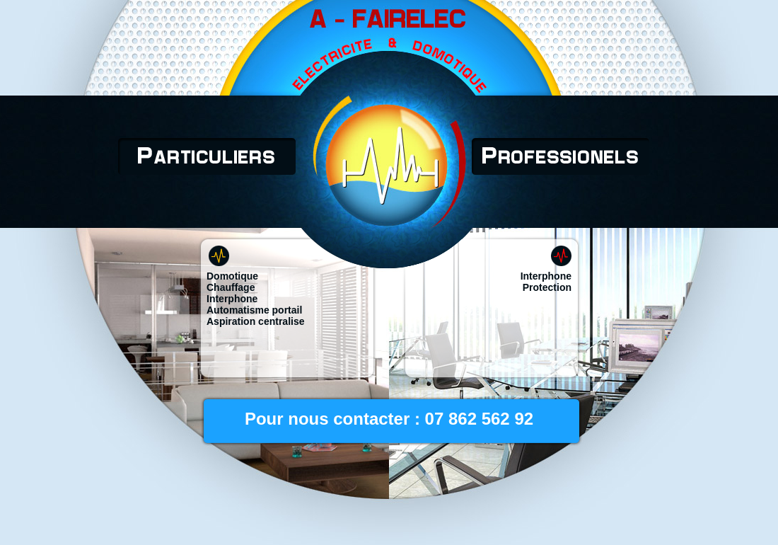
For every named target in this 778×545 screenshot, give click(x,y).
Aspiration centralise (256, 321)
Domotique (232, 276)
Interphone (232, 298)
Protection (547, 287)
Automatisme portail (254, 310)
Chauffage (231, 287)
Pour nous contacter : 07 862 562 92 (389, 418)
